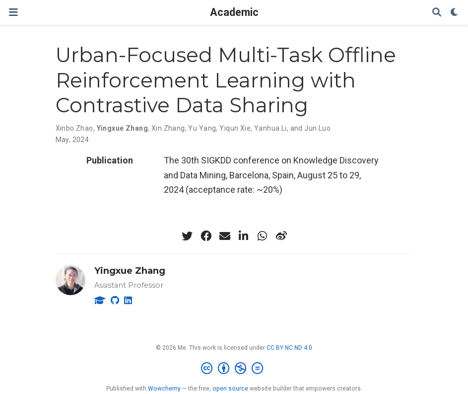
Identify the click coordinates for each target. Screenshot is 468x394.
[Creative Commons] (234, 368)
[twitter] (187, 236)
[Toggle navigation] (13, 12)
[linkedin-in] (243, 236)
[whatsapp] (262, 236)
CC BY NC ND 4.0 (289, 347)
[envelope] (224, 236)
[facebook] (206, 236)
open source (230, 388)
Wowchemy (164, 388)
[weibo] (281, 236)
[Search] (436, 12)
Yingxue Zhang (129, 270)
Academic (234, 12)
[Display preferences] (454, 12)
